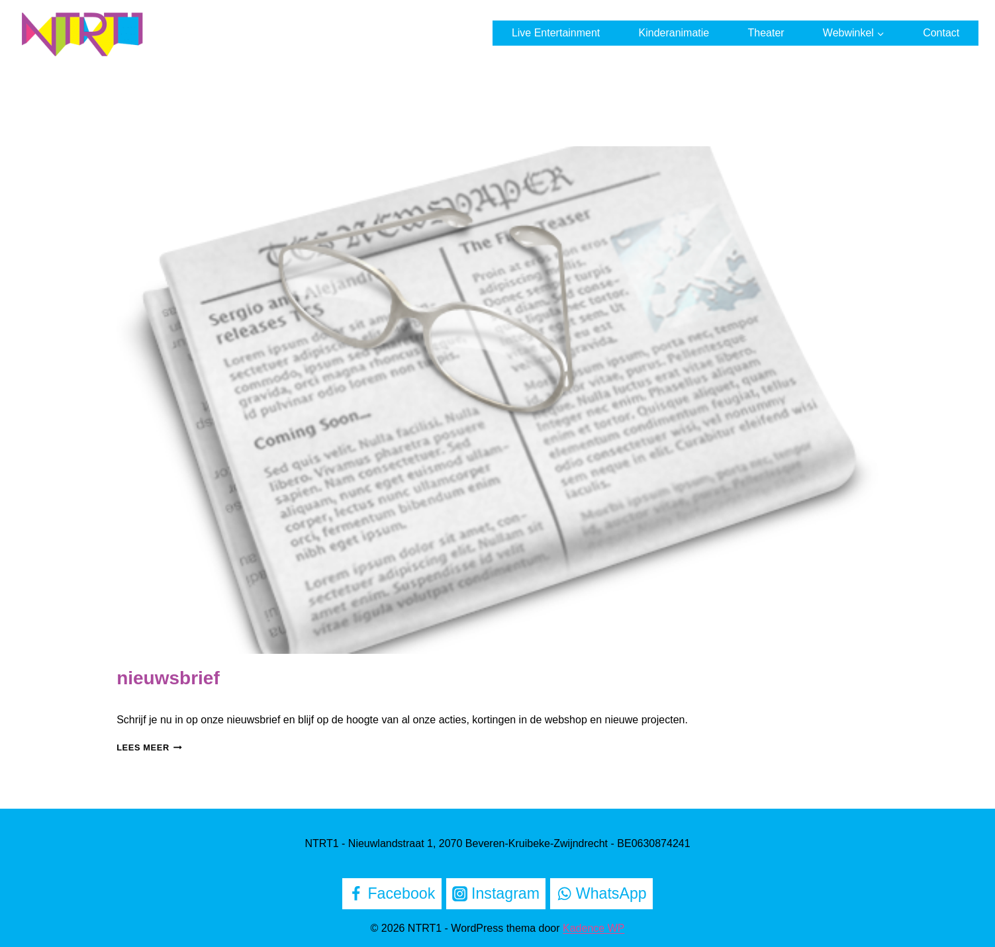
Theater (765, 32)
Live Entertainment (556, 32)
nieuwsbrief (168, 678)
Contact (941, 32)
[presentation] (497, 400)
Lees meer (149, 747)
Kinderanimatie (674, 32)
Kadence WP (593, 928)
